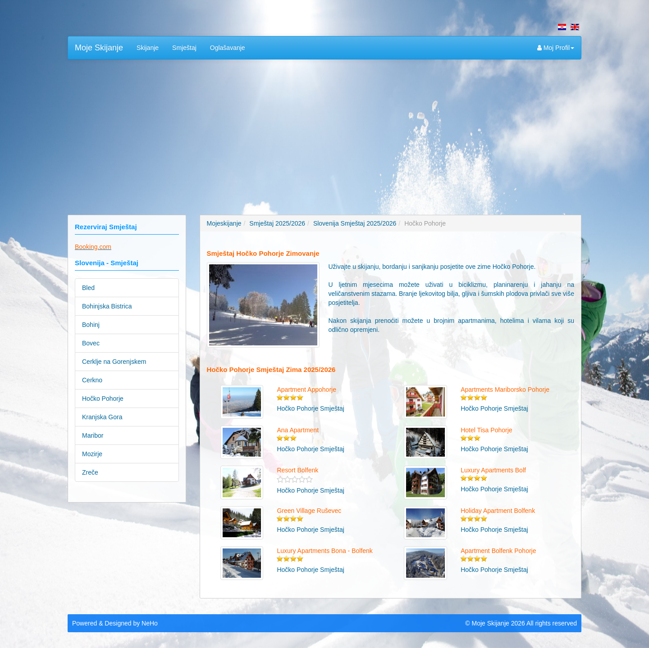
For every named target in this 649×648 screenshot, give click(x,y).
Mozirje (92, 454)
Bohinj (91, 324)
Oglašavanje (227, 47)
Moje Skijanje (99, 47)
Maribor (92, 435)
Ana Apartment (298, 430)
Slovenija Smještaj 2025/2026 (354, 223)
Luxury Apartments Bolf (493, 470)
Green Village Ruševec (309, 510)
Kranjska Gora (102, 417)
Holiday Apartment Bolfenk (498, 510)
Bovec (91, 343)
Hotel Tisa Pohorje (486, 430)
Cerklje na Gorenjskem (114, 361)
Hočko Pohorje (102, 398)
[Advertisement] (324, 131)
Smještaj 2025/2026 (277, 223)
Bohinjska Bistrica (107, 306)
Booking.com (93, 246)
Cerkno (92, 380)
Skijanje (148, 47)
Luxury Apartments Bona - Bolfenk (324, 550)
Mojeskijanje (224, 223)
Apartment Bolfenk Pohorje (498, 550)
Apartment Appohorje (306, 389)
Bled (88, 287)
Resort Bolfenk (297, 470)
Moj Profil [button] (555, 47)
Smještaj (184, 47)
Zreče (90, 472)
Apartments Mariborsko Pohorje (505, 389)
